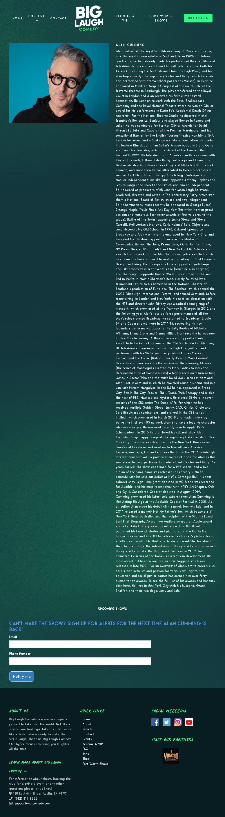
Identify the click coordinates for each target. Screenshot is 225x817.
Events (87, 739)
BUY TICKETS (198, 18)
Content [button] (36, 18)
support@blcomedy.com (33, 803)
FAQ (85, 749)
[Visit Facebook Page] (155, 722)
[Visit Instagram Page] (178, 722)
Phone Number (20, 654)
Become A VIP (125, 18)
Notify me (22, 676)
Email (13, 637)
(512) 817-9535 (26, 799)
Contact (58, 18)
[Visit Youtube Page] (189, 722)
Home (18, 18)
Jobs (85, 754)
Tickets (87, 729)
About (86, 724)
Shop (86, 759)
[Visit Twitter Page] (167, 722)
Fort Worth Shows (161, 18)
